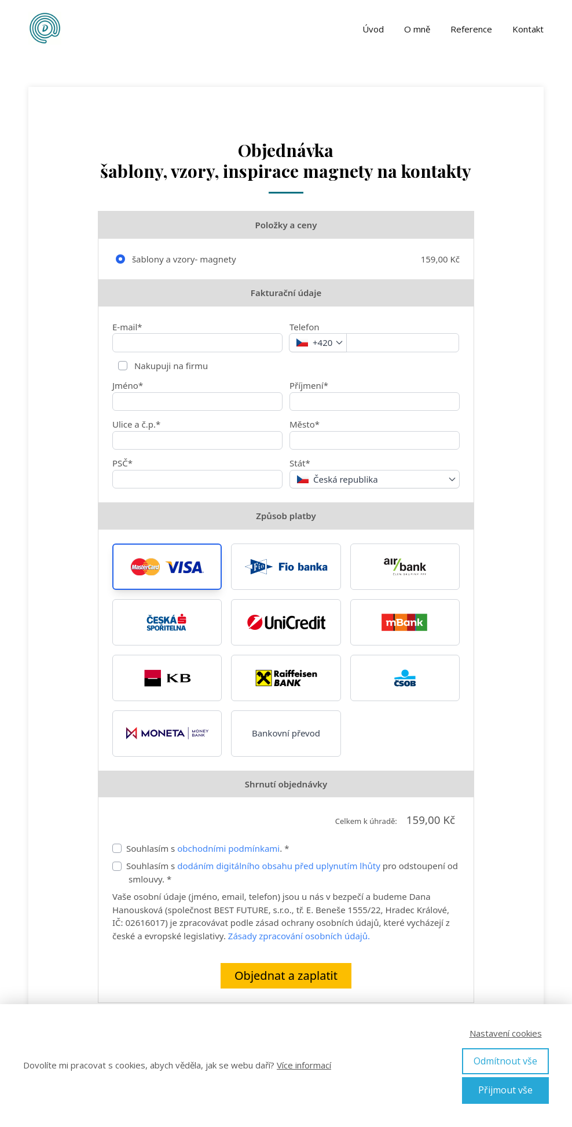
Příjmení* (308, 385)
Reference (471, 29)
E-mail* (127, 327)
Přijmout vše (505, 1090)
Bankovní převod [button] (286, 733)
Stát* (299, 463)
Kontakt (528, 29)
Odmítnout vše (505, 1061)
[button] (167, 567)
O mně (417, 29)
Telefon (304, 327)
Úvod (373, 29)
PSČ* (122, 463)
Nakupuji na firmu (170, 365)
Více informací (304, 1065)
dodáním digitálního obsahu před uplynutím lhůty (277, 865)
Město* (304, 424)
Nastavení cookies (506, 1033)
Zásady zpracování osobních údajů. (299, 936)
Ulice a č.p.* (136, 424)
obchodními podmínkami (228, 848)
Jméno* (127, 385)
